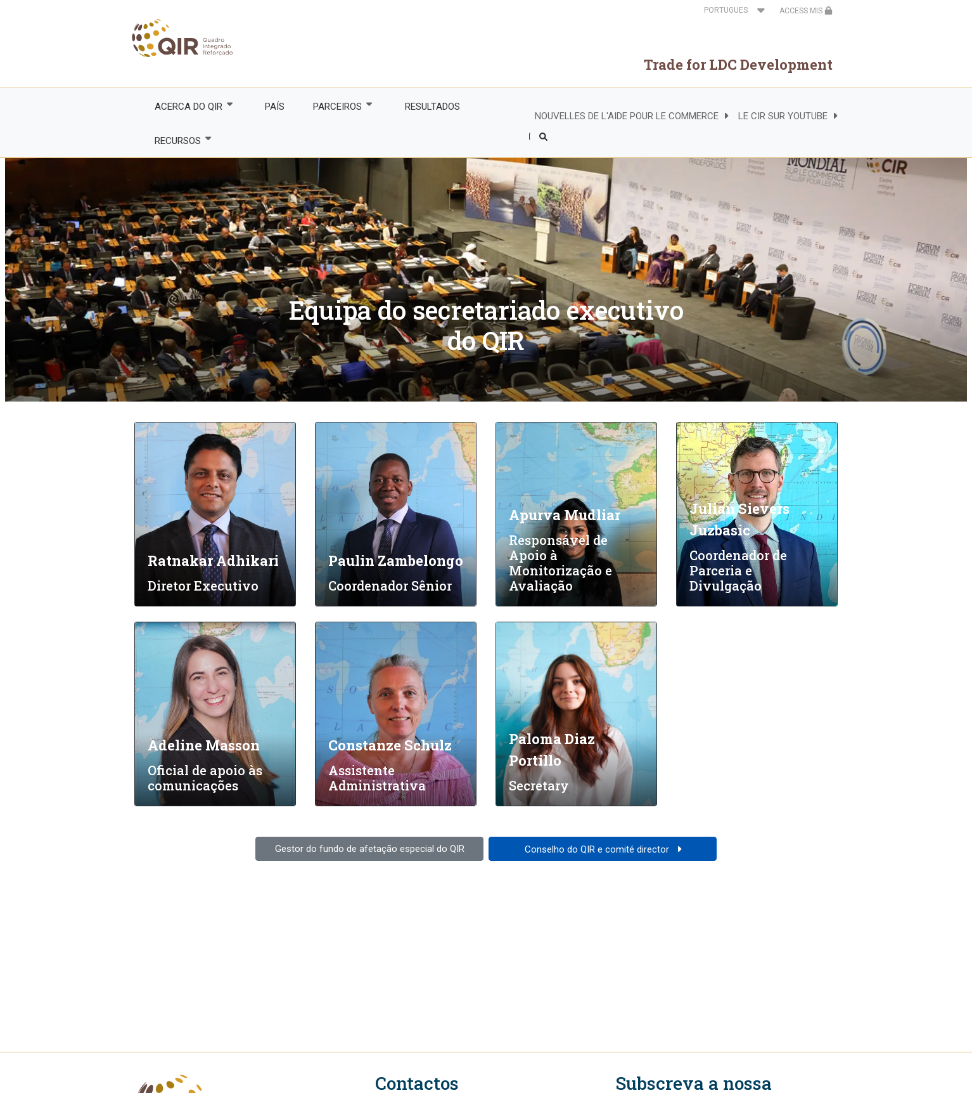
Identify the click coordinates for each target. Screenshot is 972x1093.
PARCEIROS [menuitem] (337, 106)
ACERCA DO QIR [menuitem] (187, 106)
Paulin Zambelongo (395, 560)
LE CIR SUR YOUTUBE (783, 116)
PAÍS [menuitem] (275, 106)
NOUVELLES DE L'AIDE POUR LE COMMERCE (627, 116)
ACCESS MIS (806, 10)
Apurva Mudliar (564, 515)
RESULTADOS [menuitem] (432, 106)
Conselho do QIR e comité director (598, 849)
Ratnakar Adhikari (213, 560)
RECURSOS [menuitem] (177, 140)
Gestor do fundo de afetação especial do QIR (369, 848)
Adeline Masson (204, 745)
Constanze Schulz (390, 745)
